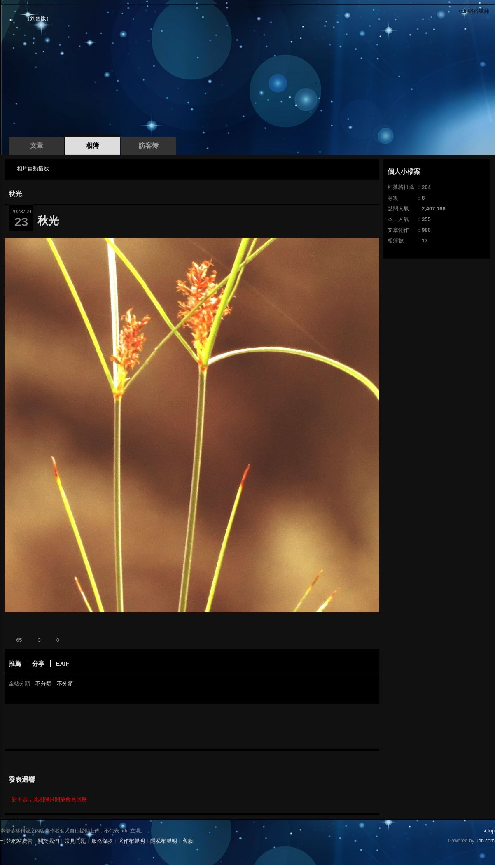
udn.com (485, 841)
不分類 (43, 684)
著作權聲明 (131, 841)
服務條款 (102, 841)
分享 (38, 663)
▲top (489, 831)
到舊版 (38, 18)
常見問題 (75, 841)
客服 (187, 841)
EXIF (62, 663)
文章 (36, 145)
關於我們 (48, 841)
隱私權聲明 (163, 841)
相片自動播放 (33, 169)
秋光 (15, 193)
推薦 (15, 663)
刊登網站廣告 (16, 841)
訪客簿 (149, 145)
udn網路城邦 (474, 11)
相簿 (92, 145)
